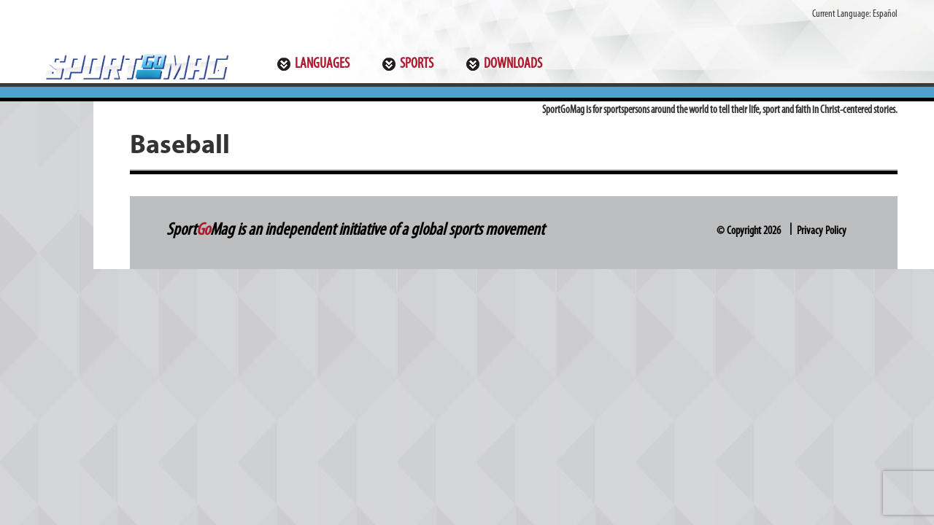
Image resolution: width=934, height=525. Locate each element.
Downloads (513, 64)
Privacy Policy (821, 231)
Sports (416, 64)
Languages (322, 64)
